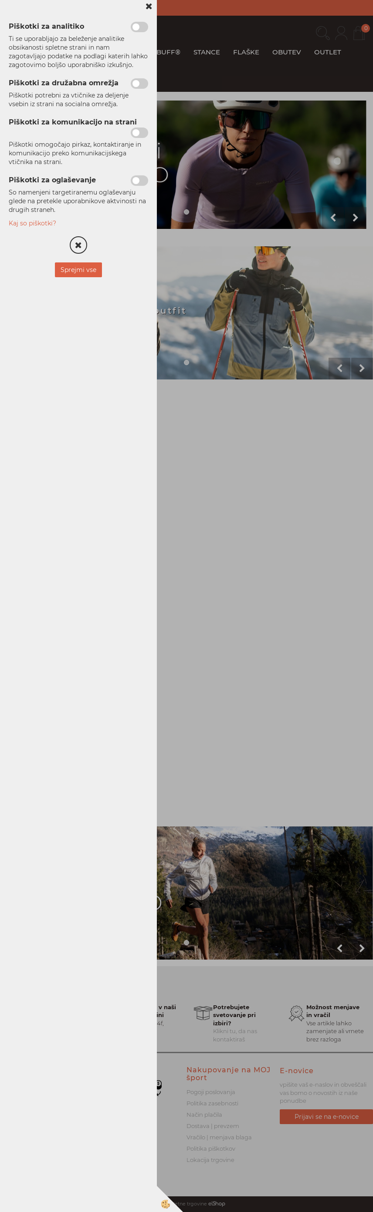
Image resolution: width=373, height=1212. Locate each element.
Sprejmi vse (78, 270)
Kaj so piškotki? (32, 223)
